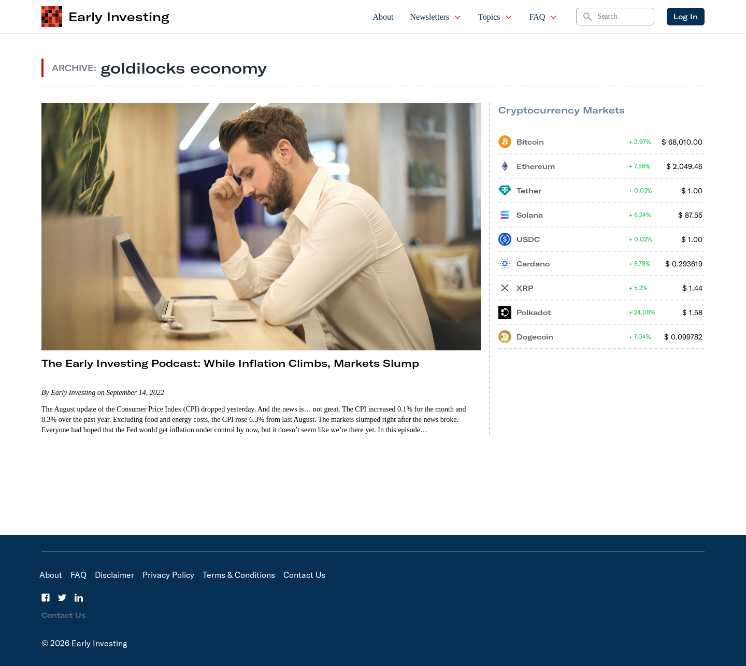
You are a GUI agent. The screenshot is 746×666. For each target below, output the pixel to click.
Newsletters (436, 16)
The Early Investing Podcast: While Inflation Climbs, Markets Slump (230, 363)
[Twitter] (62, 597)
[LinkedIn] (79, 597)
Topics (495, 16)
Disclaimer (114, 575)
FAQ (543, 16)
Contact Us (304, 575)
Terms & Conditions (239, 575)
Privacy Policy (168, 575)
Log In (685, 16)
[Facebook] (45, 597)
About (383, 16)
